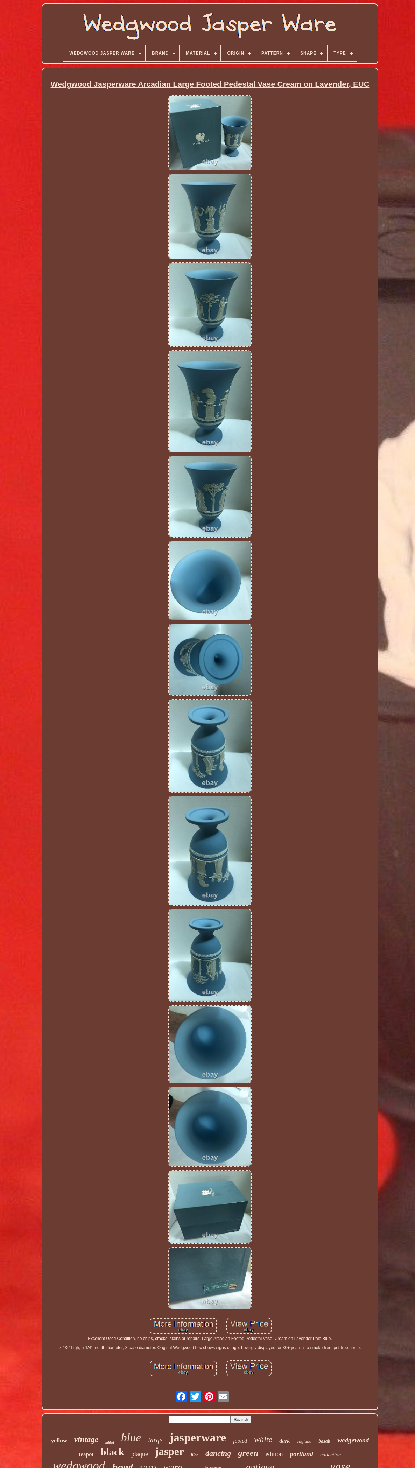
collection (330, 1455)
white (263, 1439)
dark (284, 1441)
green (248, 1453)
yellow (59, 1440)
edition (274, 1454)
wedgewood (353, 1440)
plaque (139, 1454)
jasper (169, 1451)
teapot (86, 1454)
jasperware (197, 1437)
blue (131, 1437)
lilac (194, 1455)
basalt (324, 1441)
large (155, 1440)
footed (240, 1441)
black (112, 1452)
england (304, 1441)
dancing (218, 1453)
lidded (109, 1442)
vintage (86, 1439)
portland (302, 1454)
